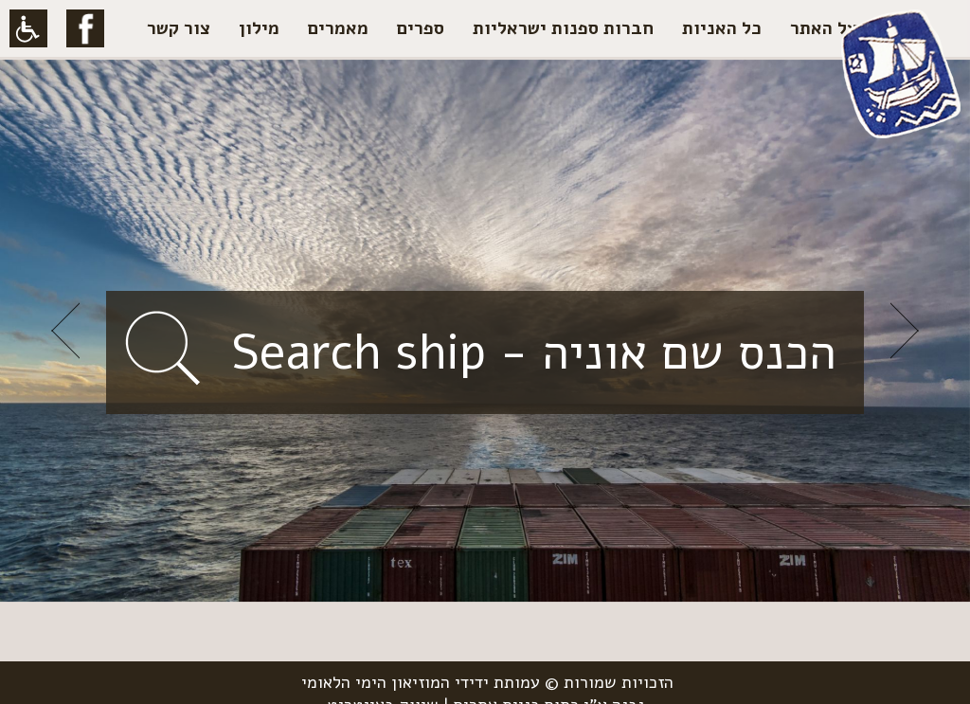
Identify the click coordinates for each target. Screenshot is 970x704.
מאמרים (338, 28)
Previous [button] (65, 330)
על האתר (824, 28)
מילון (259, 28)
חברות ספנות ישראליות (563, 28)
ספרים (420, 28)
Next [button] (905, 330)
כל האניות (722, 28)
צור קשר (178, 28)
